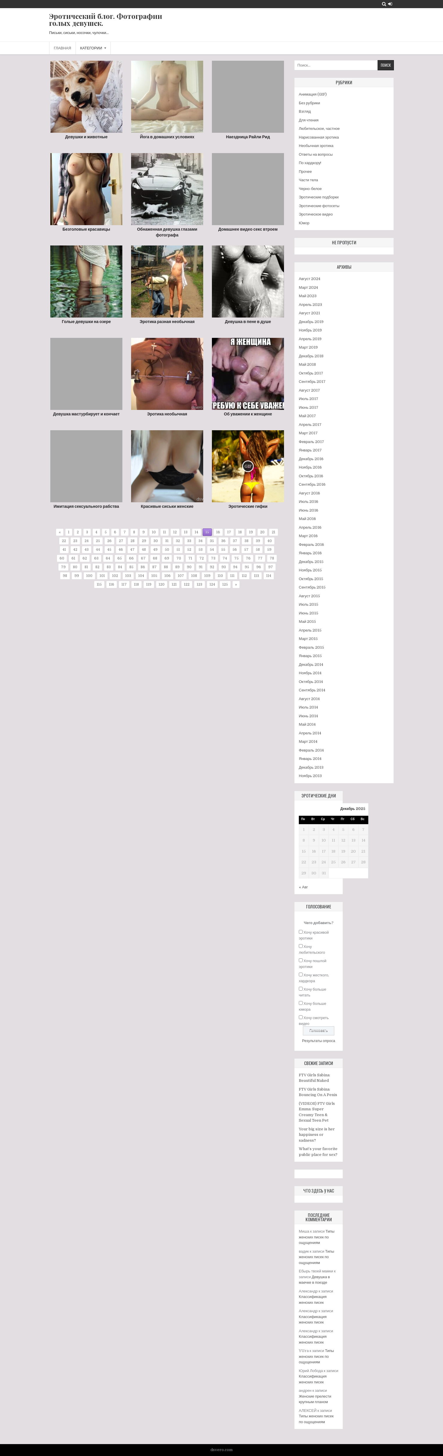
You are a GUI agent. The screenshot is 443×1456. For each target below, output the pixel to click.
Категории (91, 48)
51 (178, 550)
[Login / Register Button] (390, 3)
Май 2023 (308, 296)
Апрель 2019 (310, 339)
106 (168, 576)
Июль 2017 (308, 399)
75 (236, 558)
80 (75, 567)
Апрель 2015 (310, 630)
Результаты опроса (318, 1041)
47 (132, 550)
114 (268, 576)
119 (148, 584)
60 (62, 558)
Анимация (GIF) (313, 94)
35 (212, 541)
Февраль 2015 (311, 647)
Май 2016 (307, 519)
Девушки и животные (86, 137)
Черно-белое (310, 189)
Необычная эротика (316, 146)
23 (75, 541)
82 (97, 567)
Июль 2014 (308, 707)
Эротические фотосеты (319, 206)
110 (220, 576)
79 (63, 567)
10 (154, 532)
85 (131, 567)
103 (128, 576)
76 (248, 558)
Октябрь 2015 (311, 579)
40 (269, 541)
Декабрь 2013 (311, 767)
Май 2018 (307, 364)
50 (167, 550)
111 (232, 576)
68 (155, 558)
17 (229, 532)
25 (98, 541)
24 (87, 541)
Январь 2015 (310, 656)
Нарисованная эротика (319, 137)
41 (64, 550)
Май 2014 (307, 724)
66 (131, 558)
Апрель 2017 (310, 424)
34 (201, 541)
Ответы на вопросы (316, 154)
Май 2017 (307, 416)
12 (175, 532)
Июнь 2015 (308, 613)
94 (235, 567)
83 (109, 567)
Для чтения (309, 120)
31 (167, 541)
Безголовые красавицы (86, 229)
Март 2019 (308, 347)
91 (201, 567)
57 (246, 550)
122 (187, 584)
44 (98, 550)
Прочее (305, 171)
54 (212, 550)
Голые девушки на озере (86, 321)
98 (65, 576)
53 (201, 550)
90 (189, 567)
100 (89, 576)
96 (258, 567)
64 (108, 558)
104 (141, 576)
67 (143, 558)
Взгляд (305, 111)
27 (121, 541)
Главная (62, 48)
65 (119, 558)
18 (240, 532)
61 (73, 558)
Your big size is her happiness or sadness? (317, 1135)
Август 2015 (309, 596)
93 (224, 567)
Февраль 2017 (311, 442)
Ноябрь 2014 (310, 673)
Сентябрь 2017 (312, 381)
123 (199, 584)
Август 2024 (309, 279)
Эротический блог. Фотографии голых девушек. (105, 19)
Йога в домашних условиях (167, 137)
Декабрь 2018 (311, 356)
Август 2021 (309, 313)
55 (223, 550)
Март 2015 (308, 638)
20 (262, 532)
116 (111, 584)
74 (225, 558)
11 (164, 532)
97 (270, 567)
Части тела (308, 180)
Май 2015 (307, 621)
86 (143, 567)
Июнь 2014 (308, 716)
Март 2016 (308, 536)
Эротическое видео (316, 214)
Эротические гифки (247, 506)
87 (154, 567)
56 (235, 550)
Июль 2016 (308, 501)
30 (155, 541)
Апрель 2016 (310, 527)
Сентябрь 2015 (312, 587)
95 (247, 567)
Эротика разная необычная (167, 321)
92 (212, 567)
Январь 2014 (310, 758)
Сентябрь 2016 (312, 484)
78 (272, 558)
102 (115, 576)
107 (181, 576)
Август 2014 (309, 699)
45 (109, 550)
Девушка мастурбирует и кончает (86, 414)
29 (144, 541)
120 (162, 584)
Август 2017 (309, 390)
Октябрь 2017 (311, 373)
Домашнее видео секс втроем (248, 229)
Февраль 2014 (311, 750)
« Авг (303, 887)
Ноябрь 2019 (310, 330)
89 (177, 567)
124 (212, 584)
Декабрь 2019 (311, 322)
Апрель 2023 (310, 304)
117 (124, 584)
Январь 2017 (310, 450)
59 (269, 550)
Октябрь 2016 (311, 476)
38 (246, 541)
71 (190, 558)
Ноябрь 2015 (310, 570)
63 (96, 558)
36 (223, 541)
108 (194, 576)
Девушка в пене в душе (248, 321)
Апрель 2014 (310, 733)
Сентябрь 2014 (312, 690)
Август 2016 (309, 493)
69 (167, 558)
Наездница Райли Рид (248, 137)
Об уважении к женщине (248, 414)
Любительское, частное (319, 128)
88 (166, 567)
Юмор (304, 223)
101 (102, 576)
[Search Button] (384, 3)
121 (174, 584)
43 (87, 550)
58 (258, 550)
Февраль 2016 (311, 544)
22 (64, 541)
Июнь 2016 (308, 510)
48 (144, 550)
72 (201, 558)
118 (136, 584)
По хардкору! (310, 163)
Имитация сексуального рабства (86, 506)
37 (235, 541)
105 (154, 576)
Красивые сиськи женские (167, 506)
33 (189, 541)
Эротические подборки (319, 197)
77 (260, 558)
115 (99, 584)
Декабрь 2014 (311, 664)
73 (213, 558)
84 (120, 567)
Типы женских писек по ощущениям (317, 1237)
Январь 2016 (310, 553)
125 (225, 584)
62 (85, 558)
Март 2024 (308, 287)
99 (76, 576)
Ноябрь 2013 (310, 776)
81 (86, 567)
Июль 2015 (308, 604)
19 (251, 532)
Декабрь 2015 (311, 562)
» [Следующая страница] (236, 584)
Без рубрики (309, 103)
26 (109, 541)
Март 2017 (308, 433)
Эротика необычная (167, 414)
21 (273, 532)
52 (189, 550)
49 (155, 550)
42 (75, 550)
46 (121, 550)
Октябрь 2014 (311, 681)
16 (218, 532)
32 (178, 541)
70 (178, 558)
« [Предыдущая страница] (60, 532)
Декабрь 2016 (311, 459)
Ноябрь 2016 (310, 467)
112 (244, 576)
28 (133, 541)
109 (207, 576)
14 (196, 532)
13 (185, 532)
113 (256, 576)
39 (258, 541)
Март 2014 (308, 741)
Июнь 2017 (308, 407)
